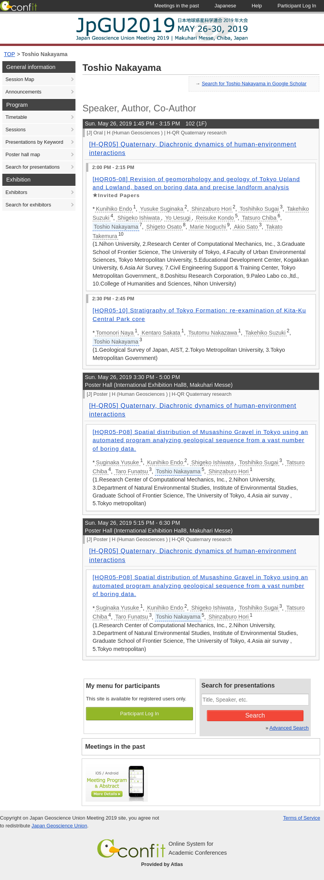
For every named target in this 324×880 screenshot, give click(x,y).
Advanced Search (289, 728)
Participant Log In (139, 713)
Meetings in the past (115, 746)
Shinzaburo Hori (211, 209)
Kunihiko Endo (114, 209)
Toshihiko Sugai (259, 209)
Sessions (15, 129)
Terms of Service (301, 818)
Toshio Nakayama (45, 54)
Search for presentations (32, 167)
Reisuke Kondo (215, 218)
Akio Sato (246, 227)
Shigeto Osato (164, 227)
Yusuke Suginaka (161, 209)
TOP (9, 54)
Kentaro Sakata (161, 333)
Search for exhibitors (28, 205)
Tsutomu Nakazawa (212, 333)
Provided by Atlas (162, 864)
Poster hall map (22, 154)
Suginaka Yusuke (117, 462)
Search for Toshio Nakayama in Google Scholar (254, 83)
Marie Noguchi (208, 227)
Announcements (23, 92)
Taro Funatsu (131, 471)
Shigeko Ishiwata (138, 218)
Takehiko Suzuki (265, 333)
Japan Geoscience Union (59, 826)
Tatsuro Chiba (259, 218)
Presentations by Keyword (34, 142)
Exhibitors (16, 192)
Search (255, 715)
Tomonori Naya (115, 333)
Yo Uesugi (178, 218)
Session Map (19, 79)
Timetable (16, 117)
